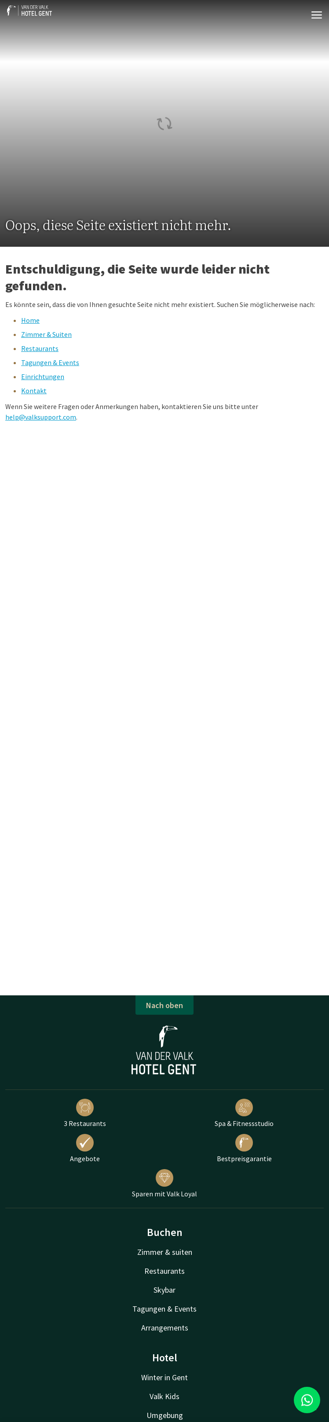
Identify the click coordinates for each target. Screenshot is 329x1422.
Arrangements (164, 1328)
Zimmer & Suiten (46, 334)
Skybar (164, 1290)
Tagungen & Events (50, 362)
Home (30, 320)
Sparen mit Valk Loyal (164, 1183)
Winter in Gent (164, 1377)
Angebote (85, 1148)
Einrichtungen (42, 376)
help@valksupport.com (40, 417)
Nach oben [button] (164, 1005)
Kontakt (34, 390)
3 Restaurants (85, 1113)
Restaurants (39, 348)
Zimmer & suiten (164, 1252)
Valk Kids (164, 1396)
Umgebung (164, 1415)
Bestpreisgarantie (244, 1148)
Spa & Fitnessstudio (244, 1113)
